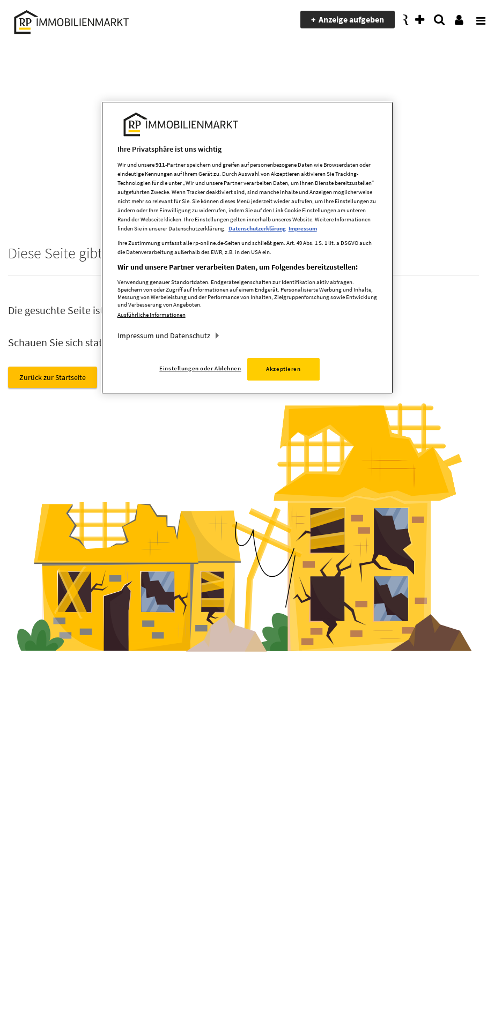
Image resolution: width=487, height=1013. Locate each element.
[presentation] (473, 20)
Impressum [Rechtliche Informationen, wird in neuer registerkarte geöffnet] (303, 228)
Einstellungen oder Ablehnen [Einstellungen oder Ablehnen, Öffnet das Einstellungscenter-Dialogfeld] (200, 368)
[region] (247, 247)
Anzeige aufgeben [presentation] (351, 19)
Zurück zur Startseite (52, 377)
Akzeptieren (283, 369)
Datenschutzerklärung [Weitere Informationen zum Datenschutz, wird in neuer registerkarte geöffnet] (257, 228)
